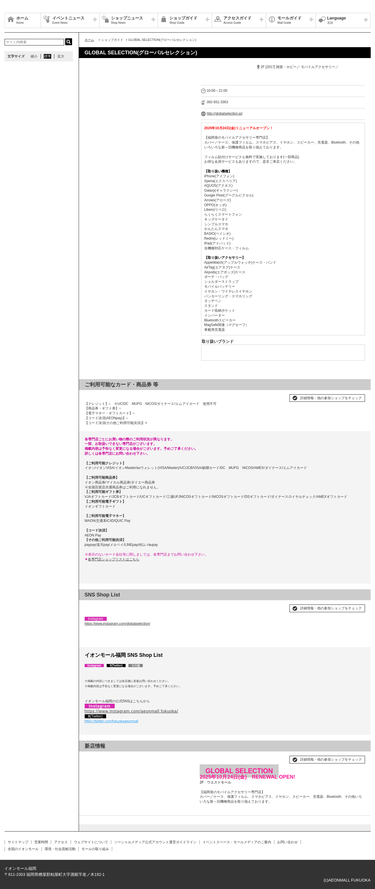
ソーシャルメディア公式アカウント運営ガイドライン (155, 842)
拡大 (60, 56)
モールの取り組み (95, 849)
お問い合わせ (287, 842)
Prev (92, 757)
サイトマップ (18, 842)
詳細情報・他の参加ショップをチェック (331, 398)
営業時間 (41, 842)
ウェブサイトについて (91, 842)
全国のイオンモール (23, 849)
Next (186, 757)
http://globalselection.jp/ (225, 114)
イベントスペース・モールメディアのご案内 (237, 842)
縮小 (34, 56)
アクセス (61, 842)
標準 (47, 56)
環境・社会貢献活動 (60, 849)
